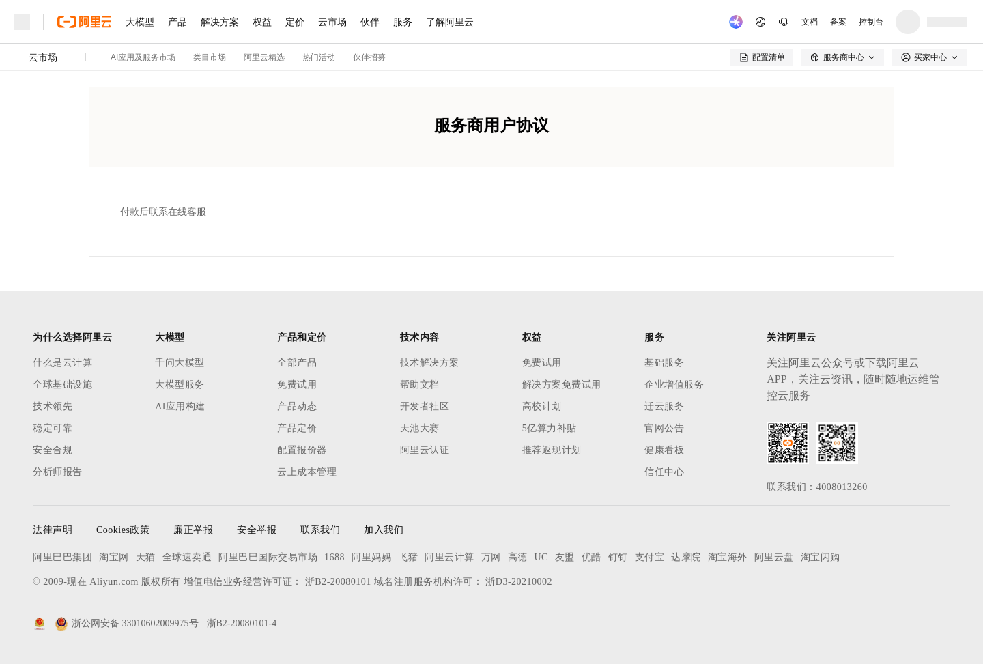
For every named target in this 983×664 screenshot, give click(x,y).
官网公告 (664, 428)
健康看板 (664, 450)
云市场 (332, 21)
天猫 (146, 557)
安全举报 (256, 530)
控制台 (871, 22)
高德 (518, 557)
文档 (809, 22)
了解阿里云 (450, 21)
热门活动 (318, 57)
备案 (838, 22)
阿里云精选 (264, 57)
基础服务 (664, 363)
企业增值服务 (674, 384)
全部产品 (297, 363)
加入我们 (383, 530)
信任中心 (664, 472)
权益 (262, 21)
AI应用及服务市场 (143, 57)
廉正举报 (193, 530)
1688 (334, 557)
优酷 (591, 557)
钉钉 (618, 557)
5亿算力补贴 (549, 428)
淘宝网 (114, 557)
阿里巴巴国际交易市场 (267, 557)
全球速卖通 (187, 557)
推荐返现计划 (552, 450)
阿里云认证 (425, 450)
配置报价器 (302, 450)
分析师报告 (58, 472)
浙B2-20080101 (338, 582)
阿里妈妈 (371, 557)
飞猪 (408, 557)
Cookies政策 (122, 530)
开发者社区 (425, 406)
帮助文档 (420, 384)
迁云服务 (664, 406)
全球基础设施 (62, 384)
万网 (491, 557)
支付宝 (650, 557)
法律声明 (52, 530)
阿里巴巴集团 (62, 557)
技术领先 (52, 406)
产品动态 (297, 406)
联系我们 (320, 530)
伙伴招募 (369, 57)
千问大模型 (180, 363)
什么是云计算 (62, 363)
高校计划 (542, 406)
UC (541, 557)
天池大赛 (420, 428)
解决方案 (220, 21)
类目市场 (209, 57)
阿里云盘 (774, 557)
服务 (402, 21)
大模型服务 (180, 384)
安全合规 (52, 450)
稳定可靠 (52, 428)
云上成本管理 (307, 472)
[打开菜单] (22, 22)
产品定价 (297, 428)
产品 (177, 21)
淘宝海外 (727, 557)
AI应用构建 (180, 406)
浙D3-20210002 (518, 582)
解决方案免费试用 (561, 384)
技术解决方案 (429, 363)
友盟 (565, 557)
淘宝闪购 (820, 557)
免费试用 (297, 384)
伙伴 (370, 21)
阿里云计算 (449, 557)
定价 (294, 21)
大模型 (140, 21)
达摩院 (686, 557)
